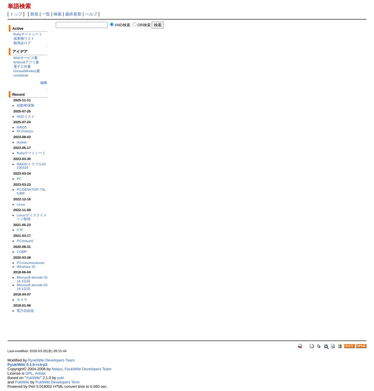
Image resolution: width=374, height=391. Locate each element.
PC (19, 178)
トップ (16, 14)
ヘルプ (91, 14)
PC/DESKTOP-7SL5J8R (31, 191)
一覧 (46, 14)
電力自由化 (25, 310)
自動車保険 (25, 105)
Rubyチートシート (27, 34)
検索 (57, 14)
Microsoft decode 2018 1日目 (32, 287)
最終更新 (73, 14)
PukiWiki (22, 382)
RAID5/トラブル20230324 (31, 166)
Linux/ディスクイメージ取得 (32, 217)
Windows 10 (26, 266)
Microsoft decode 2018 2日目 (32, 279)
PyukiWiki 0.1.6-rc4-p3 (28, 364)
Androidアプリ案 (26, 62)
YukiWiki (33, 378)
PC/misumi (25, 241)
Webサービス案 (25, 58)
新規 (34, 14)
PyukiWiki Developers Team (51, 360)
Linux (21, 204)
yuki (60, 378)
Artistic (40, 373)
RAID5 (22, 127)
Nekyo (57, 369)
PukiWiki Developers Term (57, 382)
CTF (20, 230)
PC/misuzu (25, 131)
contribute (20, 75)
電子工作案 (22, 66)
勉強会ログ (22, 43)
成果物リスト (23, 38)
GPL (29, 373)
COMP (22, 251)
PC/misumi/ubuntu (30, 263)
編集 (43, 82)
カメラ (22, 299)
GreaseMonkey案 (26, 71)
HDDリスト (25, 116)
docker (22, 142)
